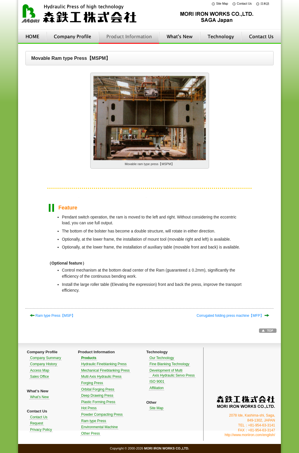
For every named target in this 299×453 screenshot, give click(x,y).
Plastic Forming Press (98, 402)
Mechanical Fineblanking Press (105, 370)
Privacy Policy (41, 430)
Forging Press (92, 383)
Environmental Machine (99, 427)
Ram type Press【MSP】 (52, 316)
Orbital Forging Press (97, 389)
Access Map (39, 370)
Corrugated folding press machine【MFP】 (233, 316)
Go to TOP (268, 330)
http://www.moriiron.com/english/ (250, 435)
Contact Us (244, 3)
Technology (220, 36)
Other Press (90, 433)
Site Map (222, 3)
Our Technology (162, 358)
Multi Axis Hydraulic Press (101, 377)
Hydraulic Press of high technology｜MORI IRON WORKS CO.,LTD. (79, 15)
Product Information (129, 36)
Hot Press (89, 408)
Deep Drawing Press (97, 395)
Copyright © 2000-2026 (149, 448)
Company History (43, 364)
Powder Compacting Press (102, 414)
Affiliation (157, 388)
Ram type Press (93, 421)
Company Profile (72, 36)
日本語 (264, 3)
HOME (32, 36)
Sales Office (39, 377)
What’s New (179, 36)
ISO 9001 (157, 381)
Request (36, 423)
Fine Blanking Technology (170, 364)
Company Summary (45, 358)
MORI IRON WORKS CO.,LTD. (246, 402)
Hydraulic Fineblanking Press (103, 364)
